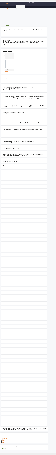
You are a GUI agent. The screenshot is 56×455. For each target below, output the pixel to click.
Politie (3, 443)
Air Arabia (3, 441)
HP (2, 440)
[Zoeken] (16, 8)
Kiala (2, 436)
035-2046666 (7, 25)
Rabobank (3, 442)
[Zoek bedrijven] (20, 6)
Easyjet (3, 435)
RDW (3, 437)
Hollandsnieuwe (4, 439)
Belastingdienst (4, 434)
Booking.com (4, 438)
